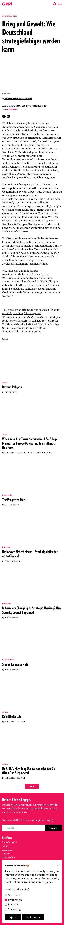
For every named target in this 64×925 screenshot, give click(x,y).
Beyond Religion (12, 387)
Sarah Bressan (12, 561)
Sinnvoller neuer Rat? (15, 664)
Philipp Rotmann (25, 98)
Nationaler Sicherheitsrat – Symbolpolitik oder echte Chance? (30, 553)
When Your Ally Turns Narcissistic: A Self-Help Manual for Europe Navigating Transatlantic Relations (29, 443)
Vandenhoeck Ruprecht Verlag (21, 331)
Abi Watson (11, 392)
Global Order (6, 853)
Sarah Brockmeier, (11, 98)
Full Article (13, 109)
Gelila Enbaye (12, 505)
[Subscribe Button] (53, 828)
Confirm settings (33, 917)
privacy (25, 882)
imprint (40, 882)
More (32, 786)
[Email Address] (23, 828)
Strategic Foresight (7, 850)
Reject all (12, 917)
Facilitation (5, 846)
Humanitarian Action (8, 857)
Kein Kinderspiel (12, 716)
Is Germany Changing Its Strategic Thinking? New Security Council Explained (31, 610)
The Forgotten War (13, 499)
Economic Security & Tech (9, 842)
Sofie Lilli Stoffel (15, 453)
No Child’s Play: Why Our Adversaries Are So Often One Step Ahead (28, 770)
